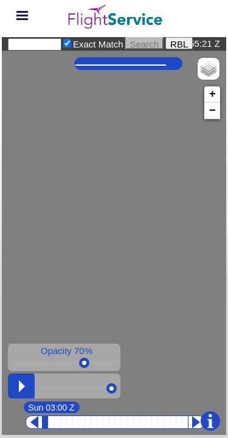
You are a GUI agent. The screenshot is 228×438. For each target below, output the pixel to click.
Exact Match (98, 44)
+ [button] (212, 94)
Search (144, 43)
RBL (179, 43)
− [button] (212, 110)
